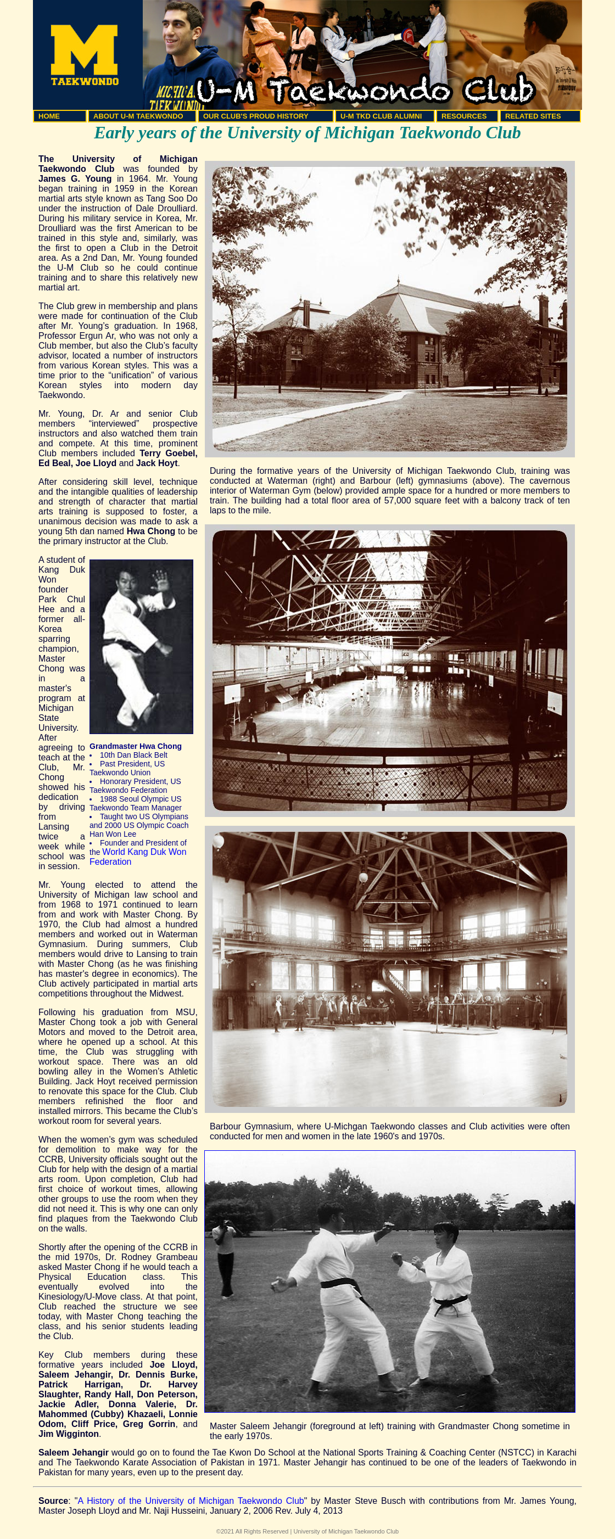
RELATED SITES (533, 116)
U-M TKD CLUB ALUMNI (381, 116)
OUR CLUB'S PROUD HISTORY (256, 116)
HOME (49, 116)
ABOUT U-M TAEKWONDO (138, 116)
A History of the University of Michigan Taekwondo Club (190, 1501)
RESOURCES (464, 116)
